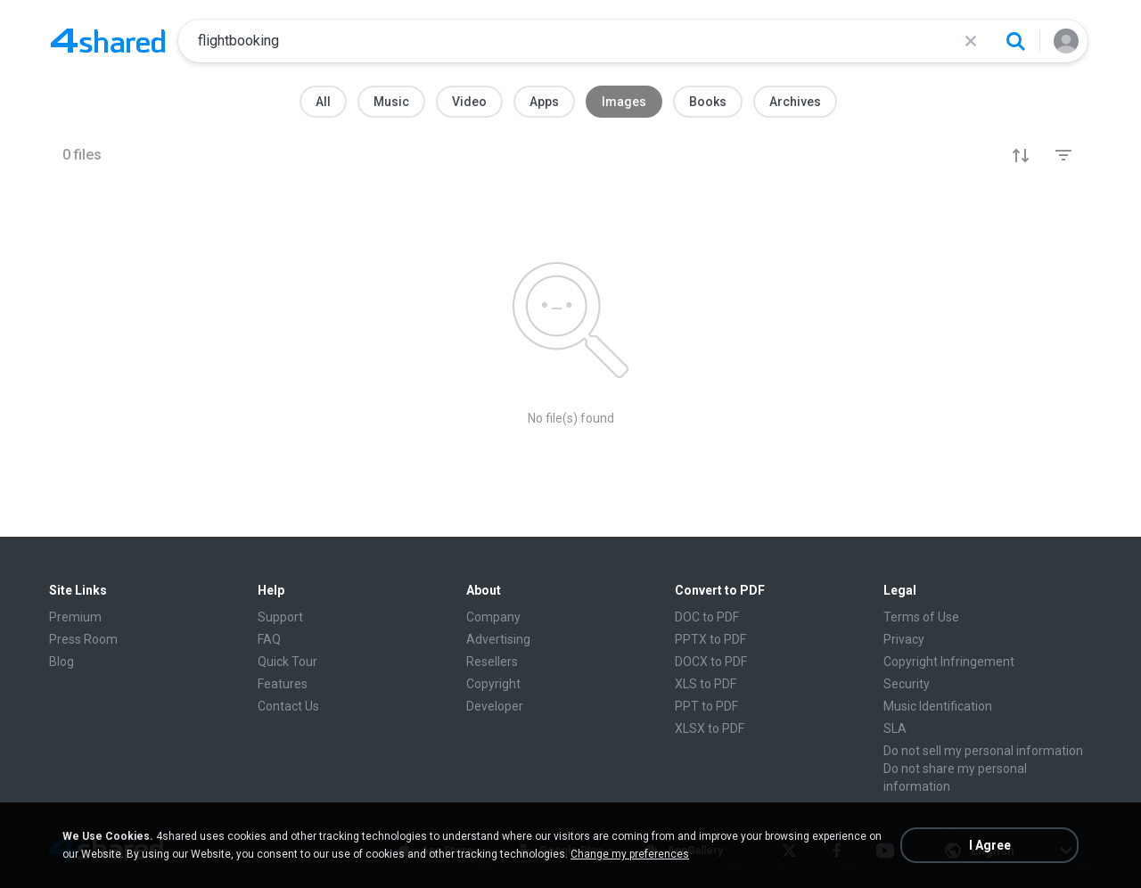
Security (906, 684)
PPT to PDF (706, 706)
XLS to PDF (705, 684)
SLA (895, 728)
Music (391, 102)
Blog (61, 661)
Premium (75, 617)
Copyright (493, 684)
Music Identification (937, 706)
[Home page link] (108, 41)
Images (624, 102)
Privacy (903, 639)
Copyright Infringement (948, 661)
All (323, 102)
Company (493, 617)
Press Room (83, 639)
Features (283, 684)
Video (469, 102)
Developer (494, 706)
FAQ (269, 639)
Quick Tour (287, 661)
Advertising (498, 639)
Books (707, 102)
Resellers (492, 661)
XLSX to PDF (709, 728)
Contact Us (288, 706)
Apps (544, 102)
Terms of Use (921, 617)
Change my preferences (629, 854)
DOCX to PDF (711, 661)
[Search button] (1015, 41)
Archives (795, 102)
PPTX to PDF (710, 639)
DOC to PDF (707, 617)
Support (280, 617)
